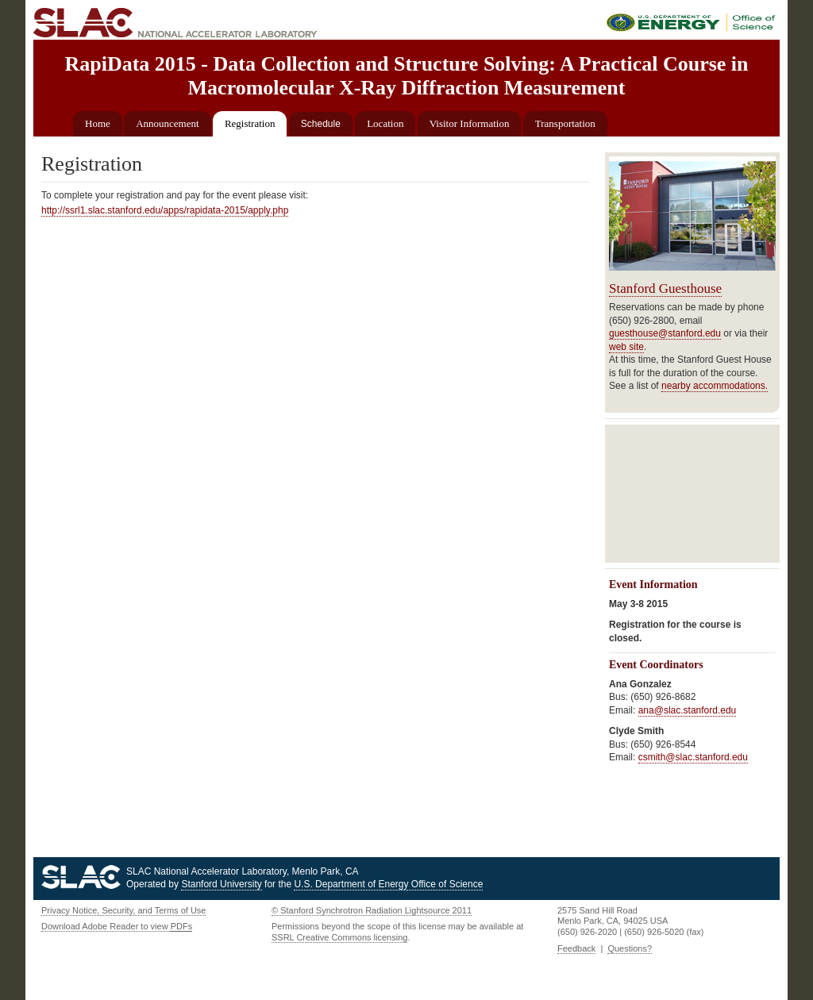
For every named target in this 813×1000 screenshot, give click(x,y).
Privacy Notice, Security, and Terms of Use (123, 910)
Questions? (629, 948)
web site (626, 346)
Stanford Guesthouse (665, 288)
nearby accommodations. (714, 385)
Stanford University (221, 884)
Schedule (321, 123)
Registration (250, 123)
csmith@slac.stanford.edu (693, 757)
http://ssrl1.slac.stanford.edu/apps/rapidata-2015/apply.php (164, 210)
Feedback (576, 948)
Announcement (167, 123)
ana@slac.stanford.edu (687, 710)
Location (385, 123)
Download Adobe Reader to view (116, 926)
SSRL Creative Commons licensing (339, 937)
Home (97, 123)
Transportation (565, 123)
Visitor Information (470, 123)
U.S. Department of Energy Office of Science (388, 884)
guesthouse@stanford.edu (665, 333)
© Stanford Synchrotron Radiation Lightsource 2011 (372, 910)
